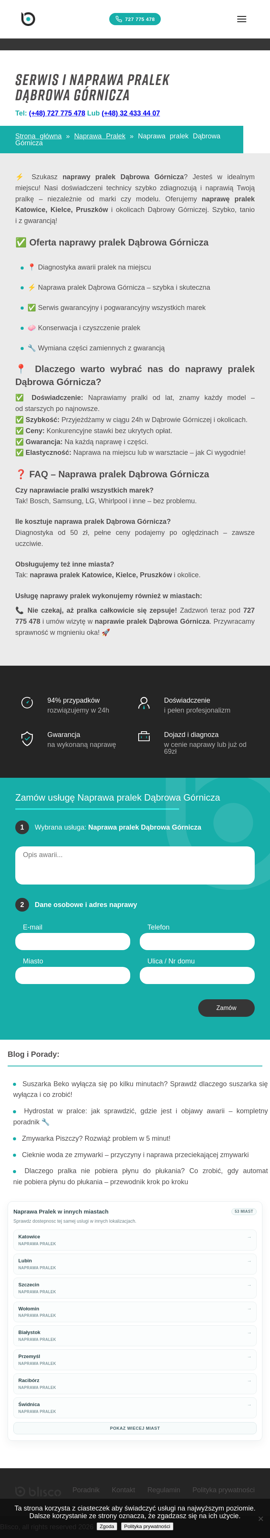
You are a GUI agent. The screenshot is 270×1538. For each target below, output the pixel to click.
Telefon (158, 927)
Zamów (226, 1008)
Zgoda (107, 1526)
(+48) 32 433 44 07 (131, 113)
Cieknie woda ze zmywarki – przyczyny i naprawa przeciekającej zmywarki (135, 1155)
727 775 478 (135, 19)
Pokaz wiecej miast (135, 1428)
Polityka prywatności (223, 1490)
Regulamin (163, 1490)
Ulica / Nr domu (171, 961)
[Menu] (242, 19)
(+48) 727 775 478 (57, 113)
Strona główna (38, 136)
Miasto (33, 961)
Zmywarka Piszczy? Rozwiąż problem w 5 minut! (96, 1138)
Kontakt (123, 1490)
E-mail (32, 927)
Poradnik (86, 1490)
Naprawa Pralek (99, 136)
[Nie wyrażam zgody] (260, 1518)
